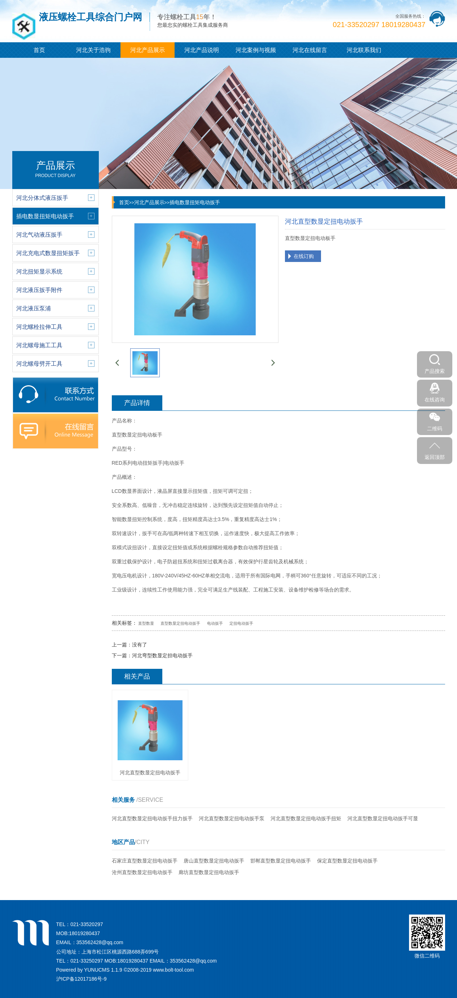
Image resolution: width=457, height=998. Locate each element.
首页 (39, 50)
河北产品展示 (147, 50)
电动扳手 (215, 623)
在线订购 (304, 256)
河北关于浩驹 (93, 50)
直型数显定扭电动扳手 (180, 623)
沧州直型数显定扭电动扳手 (142, 872)
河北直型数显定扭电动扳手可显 (382, 818)
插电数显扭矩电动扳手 (195, 202)
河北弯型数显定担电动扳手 (162, 655)
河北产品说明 (201, 50)
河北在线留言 (310, 50)
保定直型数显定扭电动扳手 (347, 861)
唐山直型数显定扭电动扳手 (214, 861)
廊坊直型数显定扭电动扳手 (209, 872)
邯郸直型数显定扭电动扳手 (280, 861)
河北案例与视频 (256, 50)
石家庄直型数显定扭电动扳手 (144, 861)
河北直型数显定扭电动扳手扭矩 (306, 818)
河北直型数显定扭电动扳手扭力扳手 (152, 818)
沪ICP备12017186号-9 (81, 979)
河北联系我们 (364, 50)
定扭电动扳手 (241, 623)
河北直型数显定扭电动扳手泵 (231, 818)
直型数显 (146, 623)
